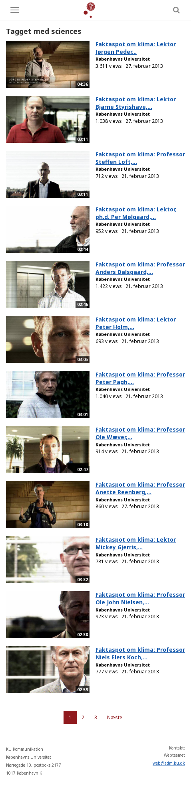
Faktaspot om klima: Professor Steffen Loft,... (140, 158)
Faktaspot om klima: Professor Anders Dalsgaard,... (140, 268)
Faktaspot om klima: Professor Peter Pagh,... (140, 378)
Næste (114, 717)
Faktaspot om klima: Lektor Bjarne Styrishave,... (136, 102)
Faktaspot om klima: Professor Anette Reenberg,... (140, 488)
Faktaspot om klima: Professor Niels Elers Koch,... (140, 653)
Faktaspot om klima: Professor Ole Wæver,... (140, 433)
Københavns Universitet (123, 59)
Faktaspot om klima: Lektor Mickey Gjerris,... (136, 543)
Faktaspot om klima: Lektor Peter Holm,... (136, 323)
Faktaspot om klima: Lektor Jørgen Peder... (136, 47)
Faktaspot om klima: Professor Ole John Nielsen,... (140, 598)
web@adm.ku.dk (169, 763)
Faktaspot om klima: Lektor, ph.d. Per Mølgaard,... (136, 213)
